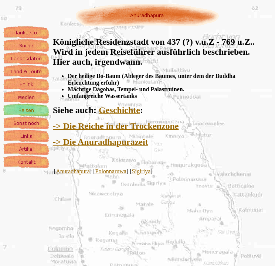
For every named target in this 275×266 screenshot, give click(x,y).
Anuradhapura (73, 171)
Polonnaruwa (110, 171)
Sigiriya (141, 171)
